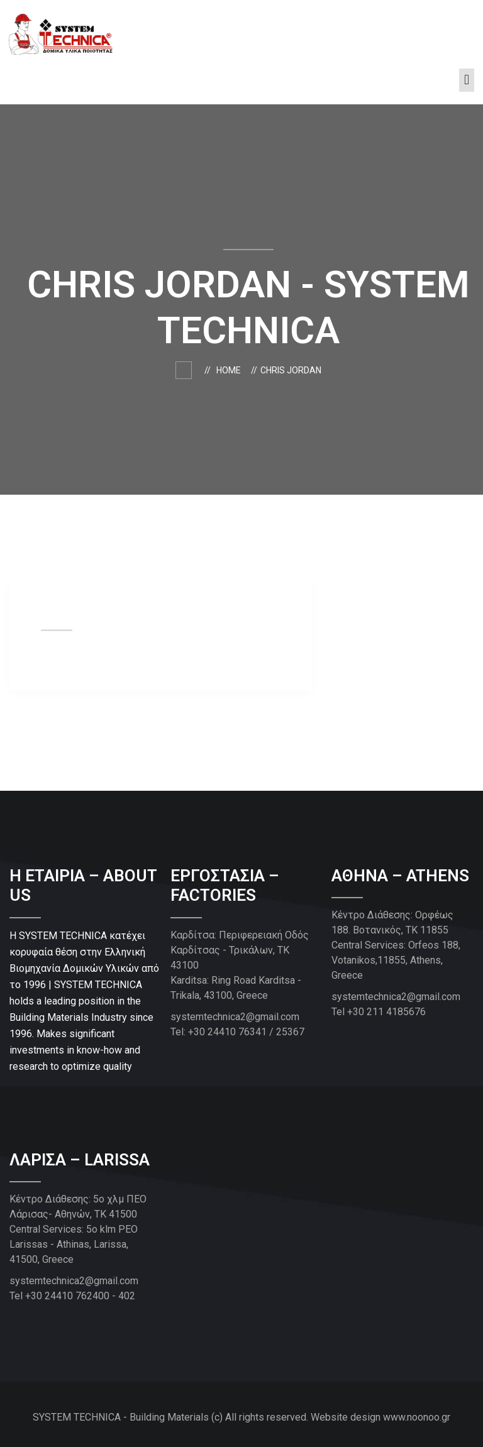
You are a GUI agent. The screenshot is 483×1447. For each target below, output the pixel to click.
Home (230, 370)
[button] (466, 80)
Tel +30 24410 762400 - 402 (72, 1296)
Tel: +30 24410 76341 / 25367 (237, 1032)
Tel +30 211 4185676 (378, 1012)
